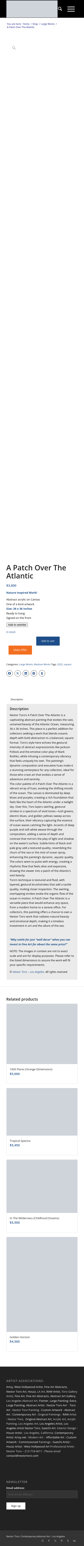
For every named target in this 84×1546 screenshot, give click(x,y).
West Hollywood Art (36, 1446)
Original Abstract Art (38, 1419)
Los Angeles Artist (50, 1424)
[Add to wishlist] (17, 625)
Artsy (9, 1387)
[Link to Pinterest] (61, 1540)
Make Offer (20, 650)
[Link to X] (55, 1540)
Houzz (32, 1391)
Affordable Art (55, 1437)
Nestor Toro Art (16, 1391)
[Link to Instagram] (42, 1540)
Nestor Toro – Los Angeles (28, 972)
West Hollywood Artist (28, 1387)
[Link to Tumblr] (68, 1540)
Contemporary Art (24, 1414)
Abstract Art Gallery (62, 1396)
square (68, 664)
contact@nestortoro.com (22, 1456)
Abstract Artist (35, 1405)
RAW (66, 1414)
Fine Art (20, 1396)
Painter (43, 1401)
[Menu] (71, 9)
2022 (60, 664)
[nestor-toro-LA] (35, 9)
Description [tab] (17, 699)
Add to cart (48, 641)
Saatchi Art (48, 1428)
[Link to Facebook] (49, 1540)
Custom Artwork (51, 1410)
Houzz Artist (14, 1433)
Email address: (15, 1488)
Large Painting (59, 1401)
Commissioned (28, 1442)
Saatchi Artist (61, 1442)
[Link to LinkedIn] (74, 1540)
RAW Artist (53, 1391)
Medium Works (42, 664)
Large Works (26, 664)
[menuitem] (60, 9)
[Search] (60, 9)
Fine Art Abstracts (55, 1387)
